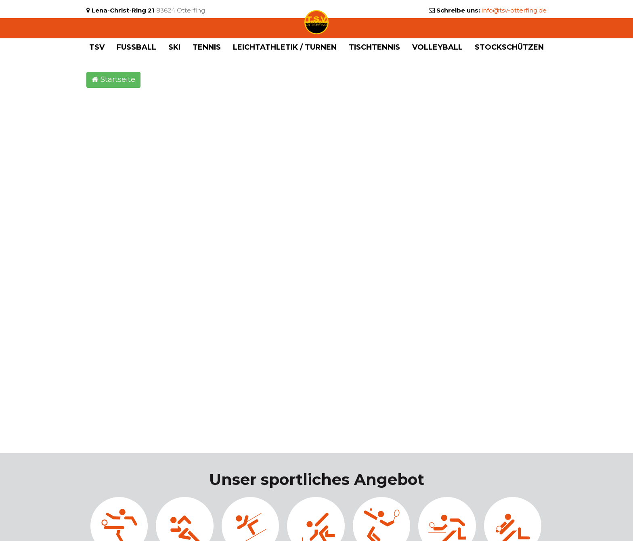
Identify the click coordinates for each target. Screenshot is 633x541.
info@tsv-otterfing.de (514, 10)
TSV (97, 47)
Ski (174, 47)
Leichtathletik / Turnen (285, 47)
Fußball (136, 47)
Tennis (207, 47)
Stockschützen (509, 47)
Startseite (113, 79)
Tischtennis (374, 47)
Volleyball (437, 47)
